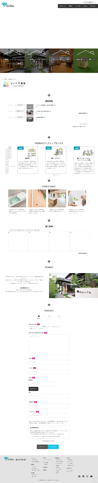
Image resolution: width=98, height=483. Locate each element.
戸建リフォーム (20, 232)
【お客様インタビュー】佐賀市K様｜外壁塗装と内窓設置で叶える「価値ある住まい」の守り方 (37, 213)
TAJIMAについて (62, 6)
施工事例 (44, 470)
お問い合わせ (93, 6)
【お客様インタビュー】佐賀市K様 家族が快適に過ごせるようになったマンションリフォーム (77, 213)
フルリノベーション (13, 232)
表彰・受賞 (34, 476)
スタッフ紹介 (78, 6)
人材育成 (45, 464)
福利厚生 (57, 465)
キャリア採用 (58, 469)
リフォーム (34, 466)
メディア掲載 (70, 463)
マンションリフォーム (29, 232)
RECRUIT (85, 6)
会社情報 (32, 472)
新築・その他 (37, 232)
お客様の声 (45, 467)
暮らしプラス (70, 461)
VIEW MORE (82, 115)
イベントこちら (83, 126)
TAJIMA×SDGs (34, 459)
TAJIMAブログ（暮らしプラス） (79, 128)
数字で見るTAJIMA (59, 461)
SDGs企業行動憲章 (35, 461)
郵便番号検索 (33, 389)
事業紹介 (70, 6)
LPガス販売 (34, 468)
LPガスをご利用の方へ (88, 2)
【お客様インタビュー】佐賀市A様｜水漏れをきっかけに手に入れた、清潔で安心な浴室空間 (17, 213)
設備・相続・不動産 (35, 470)
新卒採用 (57, 467)
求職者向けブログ (71, 465)
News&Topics (70, 459)
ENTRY (57, 472)
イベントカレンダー (47, 459)
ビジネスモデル (59, 463)
